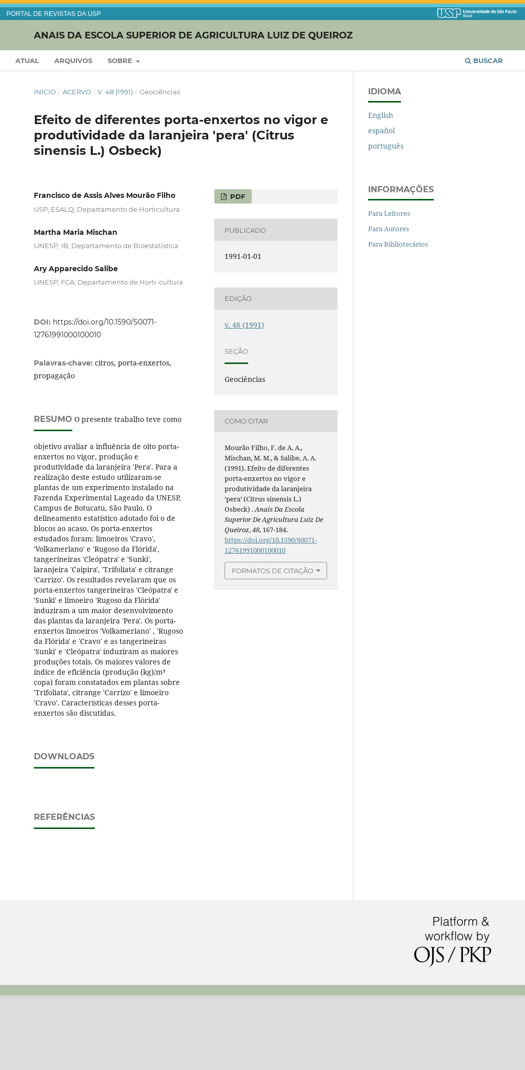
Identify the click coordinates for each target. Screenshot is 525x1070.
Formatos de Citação (272, 571)
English (380, 115)
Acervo (77, 92)
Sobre (121, 60)
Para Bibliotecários (398, 244)
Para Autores (388, 228)
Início (45, 92)
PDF (236, 196)
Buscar (484, 60)
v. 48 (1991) (115, 92)
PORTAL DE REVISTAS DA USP (54, 13)
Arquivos (73, 60)
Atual (27, 60)
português (385, 146)
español (381, 130)
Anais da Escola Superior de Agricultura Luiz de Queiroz (193, 35)
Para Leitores (389, 213)
